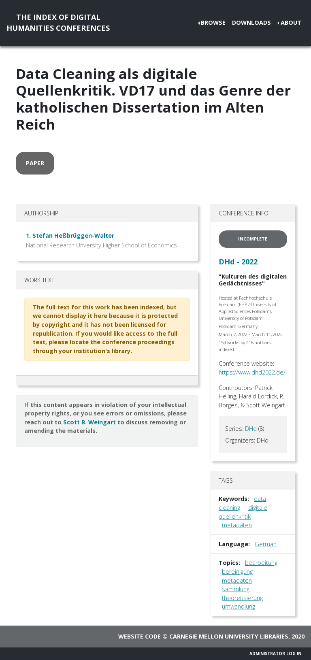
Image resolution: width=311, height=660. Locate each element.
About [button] (291, 22)
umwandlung (238, 606)
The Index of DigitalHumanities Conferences (58, 22)
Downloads (251, 22)
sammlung (235, 589)
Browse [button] (213, 22)
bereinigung (237, 571)
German (266, 544)
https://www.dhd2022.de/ (252, 372)
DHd (251, 428)
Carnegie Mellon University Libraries (228, 636)
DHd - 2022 (238, 261)
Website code (139, 636)
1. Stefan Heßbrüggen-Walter (70, 235)
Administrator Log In (275, 653)
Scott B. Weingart (89, 422)
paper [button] (35, 163)
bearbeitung (261, 562)
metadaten (237, 525)
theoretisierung (242, 598)
